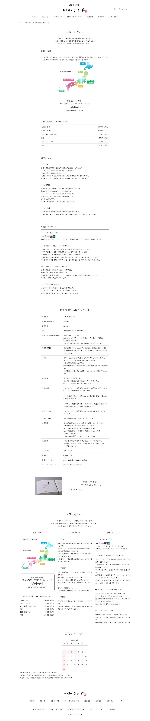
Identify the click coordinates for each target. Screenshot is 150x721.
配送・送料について (39, 709)
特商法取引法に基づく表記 (76, 709)
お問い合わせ (113, 17)
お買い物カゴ (110, 701)
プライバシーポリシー (96, 709)
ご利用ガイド (57, 17)
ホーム (22, 23)
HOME (34, 17)
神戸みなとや (75, 8)
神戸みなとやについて (74, 17)
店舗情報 (90, 17)
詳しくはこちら (76, 490)
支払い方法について (57, 709)
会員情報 (101, 17)
